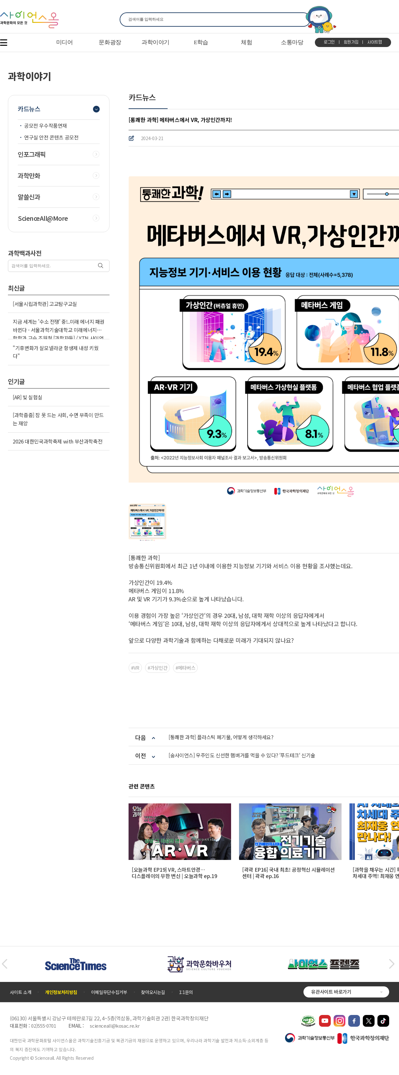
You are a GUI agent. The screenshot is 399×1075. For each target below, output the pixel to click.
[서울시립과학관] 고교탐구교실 (45, 304)
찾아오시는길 (153, 992)
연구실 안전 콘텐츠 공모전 (51, 137)
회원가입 (351, 42)
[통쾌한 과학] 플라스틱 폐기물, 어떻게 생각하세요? (221, 737)
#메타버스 (185, 667)
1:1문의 (186, 992)
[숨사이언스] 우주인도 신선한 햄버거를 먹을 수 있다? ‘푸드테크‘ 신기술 (242, 755)
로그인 (329, 42)
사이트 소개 (20, 992)
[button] (4, 964)
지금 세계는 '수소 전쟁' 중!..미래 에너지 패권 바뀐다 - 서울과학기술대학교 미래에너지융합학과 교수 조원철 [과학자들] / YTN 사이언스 (58, 334)
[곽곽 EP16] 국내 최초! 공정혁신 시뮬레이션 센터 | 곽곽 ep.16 (288, 873)
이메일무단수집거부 (109, 992)
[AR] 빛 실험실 (27, 397)
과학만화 (29, 176)
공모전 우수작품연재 (45, 125)
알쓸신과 (29, 197)
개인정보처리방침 (61, 992)
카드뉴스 (29, 108)
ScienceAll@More (43, 218)
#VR (135, 667)
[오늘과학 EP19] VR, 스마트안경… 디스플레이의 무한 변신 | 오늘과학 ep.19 (174, 873)
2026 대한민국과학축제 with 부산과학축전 (57, 441)
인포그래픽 (32, 154)
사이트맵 (374, 42)
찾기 (302, 20)
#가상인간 (157, 667)
